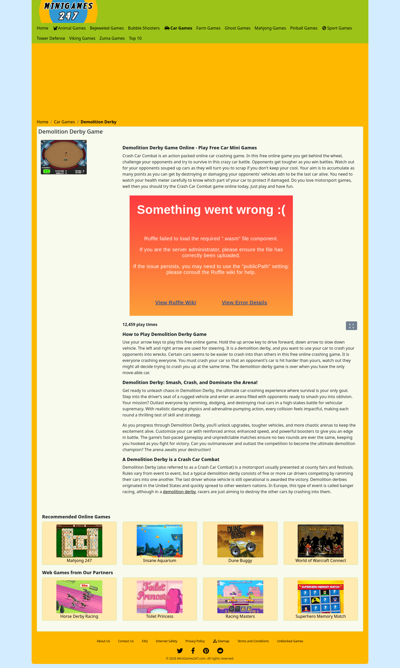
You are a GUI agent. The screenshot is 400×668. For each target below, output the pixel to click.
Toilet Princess (159, 616)
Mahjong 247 (79, 560)
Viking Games (82, 38)
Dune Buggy (240, 560)
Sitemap (221, 641)
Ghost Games (238, 28)
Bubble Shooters (144, 28)
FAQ (145, 641)
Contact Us (126, 641)
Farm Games (208, 28)
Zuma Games (112, 38)
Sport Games (336, 28)
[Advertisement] (200, 81)
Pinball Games (303, 28)
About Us (103, 641)
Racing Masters (240, 616)
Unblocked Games (290, 641)
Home (42, 28)
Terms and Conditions (253, 641)
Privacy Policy (195, 641)
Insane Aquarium (159, 560)
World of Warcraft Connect (320, 560)
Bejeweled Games (107, 28)
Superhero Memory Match (321, 616)
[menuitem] (43, 28)
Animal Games (69, 28)
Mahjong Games (270, 28)
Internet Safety (166, 641)
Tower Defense (51, 38)
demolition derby (179, 491)
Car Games (178, 28)
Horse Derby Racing (79, 616)
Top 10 (135, 38)
